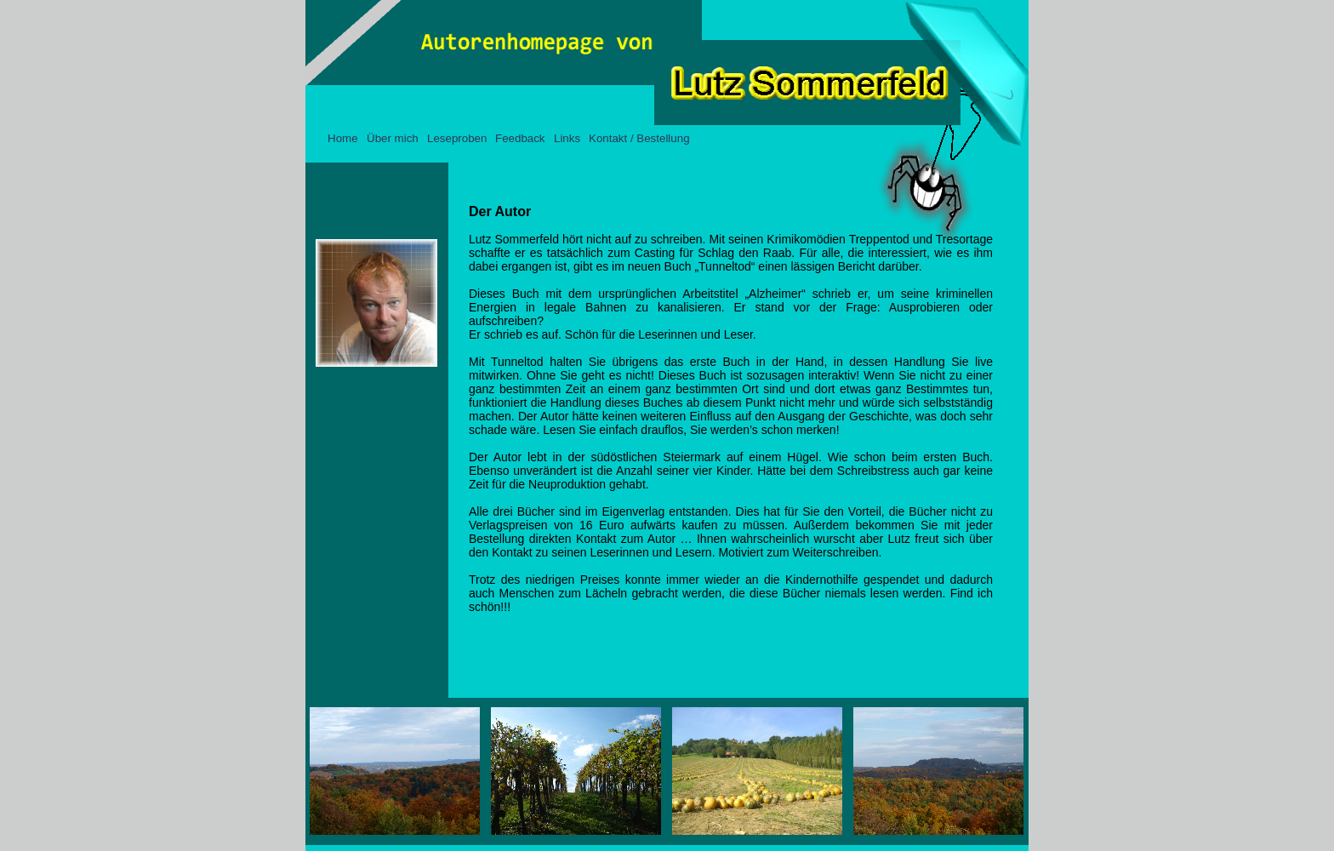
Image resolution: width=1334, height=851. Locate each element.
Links (567, 138)
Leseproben (457, 138)
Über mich (393, 138)
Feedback (520, 138)
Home (343, 138)
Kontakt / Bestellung (639, 138)
